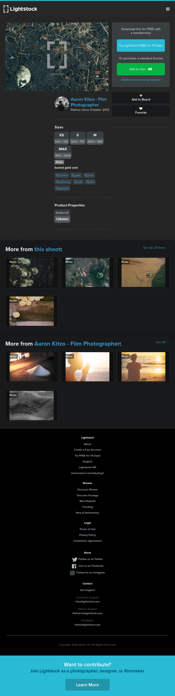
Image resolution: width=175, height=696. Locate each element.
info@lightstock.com (87, 601)
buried (61, 175)
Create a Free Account (87, 450)
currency (63, 182)
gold (76, 175)
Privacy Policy (87, 535)
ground (62, 188)
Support (87, 461)
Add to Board (140, 98)
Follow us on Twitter (90, 559)
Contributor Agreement (87, 541)
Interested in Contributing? (87, 473)
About (87, 444)
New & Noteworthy (87, 513)
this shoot (47, 249)
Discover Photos (87, 489)
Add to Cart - (141, 69)
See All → (163, 342)
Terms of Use (88, 529)
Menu (167, 9)
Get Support (87, 590)
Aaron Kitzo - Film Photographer (89, 102)
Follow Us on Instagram (90, 572)
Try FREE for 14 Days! (87, 455)
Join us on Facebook (90, 566)
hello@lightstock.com (87, 625)
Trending (87, 507)
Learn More (87, 684)
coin (89, 175)
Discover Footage (87, 495)
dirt (90, 182)
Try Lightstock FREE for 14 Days (141, 45)
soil (78, 182)
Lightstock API (87, 467)
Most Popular (87, 501)
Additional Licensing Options (141, 79)
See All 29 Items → (156, 248)
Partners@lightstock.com (87, 613)
